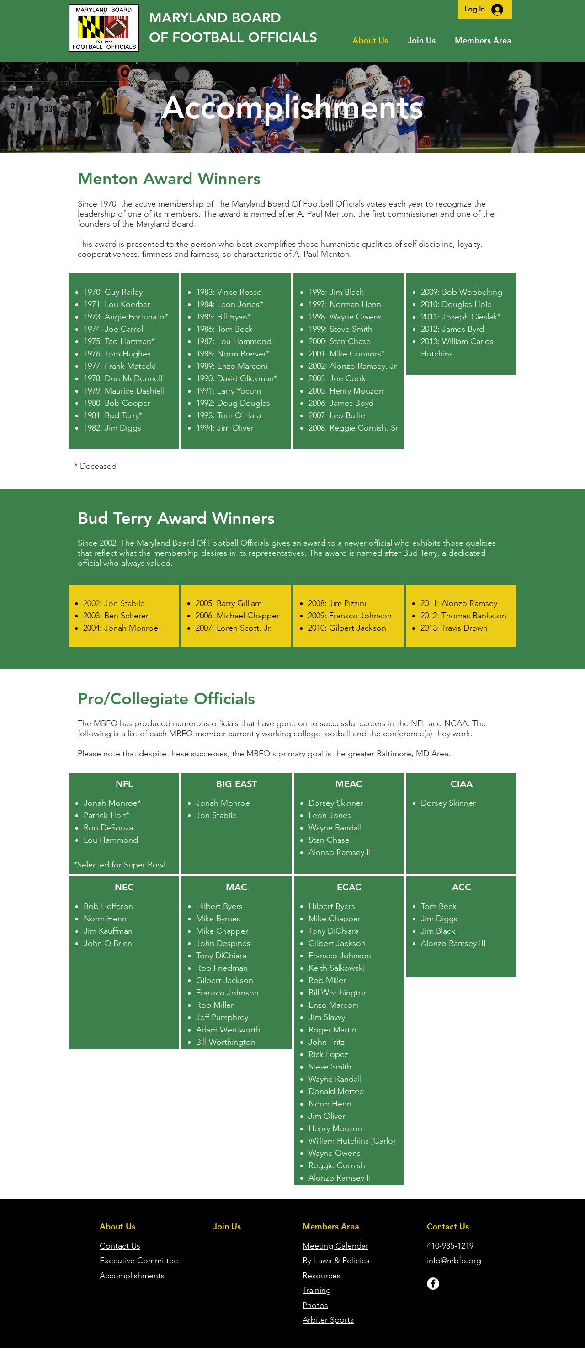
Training (317, 1290)
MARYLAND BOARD (215, 18)
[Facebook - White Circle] (433, 1283)
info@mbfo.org (454, 1260)
